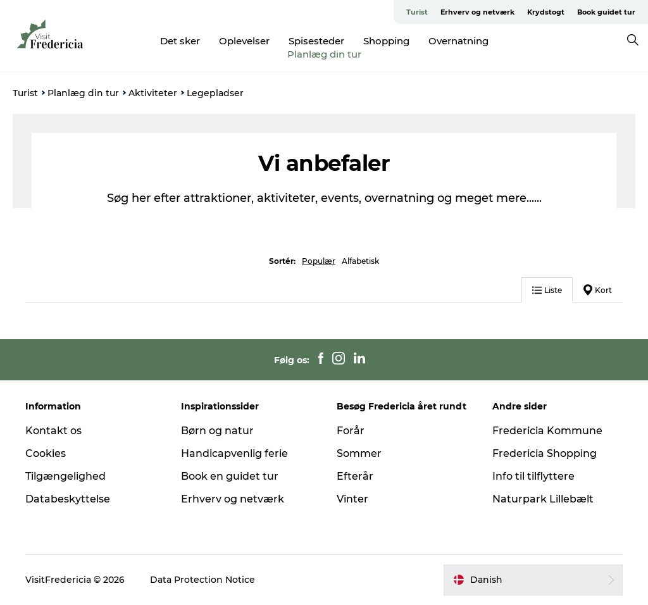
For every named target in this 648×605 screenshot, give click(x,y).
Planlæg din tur (324, 54)
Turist (417, 12)
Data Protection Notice (202, 579)
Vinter (352, 499)
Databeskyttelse (67, 499)
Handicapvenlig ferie (234, 453)
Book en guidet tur (229, 476)
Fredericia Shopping (544, 453)
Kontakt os (53, 431)
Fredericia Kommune (547, 431)
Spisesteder (316, 41)
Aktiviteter (152, 93)
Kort (597, 290)
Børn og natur (217, 431)
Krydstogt (545, 12)
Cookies (45, 453)
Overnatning (458, 41)
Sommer (359, 453)
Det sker (180, 41)
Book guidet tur (606, 12)
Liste (547, 290)
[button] (533, 579)
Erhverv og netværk (477, 12)
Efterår (355, 476)
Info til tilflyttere (533, 476)
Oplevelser (244, 41)
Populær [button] (318, 261)
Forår (350, 431)
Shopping (386, 41)
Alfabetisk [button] (360, 261)
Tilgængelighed (65, 476)
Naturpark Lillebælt (543, 499)
